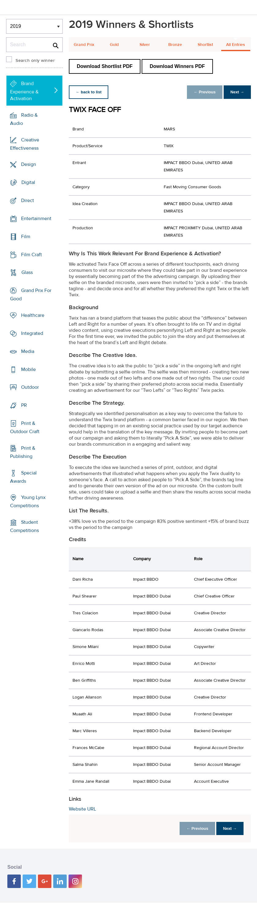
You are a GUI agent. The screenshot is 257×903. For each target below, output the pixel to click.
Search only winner (35, 60)
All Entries (235, 44)
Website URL (82, 809)
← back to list (89, 92)
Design (28, 164)
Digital (28, 182)
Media (27, 351)
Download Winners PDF (177, 66)
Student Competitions (24, 526)
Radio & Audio (24, 119)
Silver (145, 44)
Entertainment (36, 218)
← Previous (203, 92)
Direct (27, 200)
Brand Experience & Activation (24, 91)
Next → (237, 92)
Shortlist (205, 44)
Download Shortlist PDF (104, 66)
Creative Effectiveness (24, 144)
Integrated (32, 333)
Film (25, 237)
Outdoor (30, 387)
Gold (114, 44)
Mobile (28, 369)
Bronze (175, 44)
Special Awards (23, 477)
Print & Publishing (22, 452)
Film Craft (31, 254)
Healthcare (32, 315)
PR (24, 405)
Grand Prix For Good (30, 294)
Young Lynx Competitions (28, 501)
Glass (27, 272)
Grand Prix (84, 44)
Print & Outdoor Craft (24, 427)
